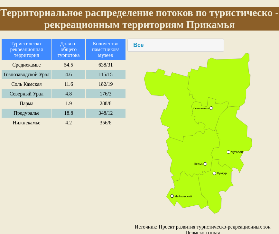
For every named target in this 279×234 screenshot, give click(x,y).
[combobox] (175, 45)
